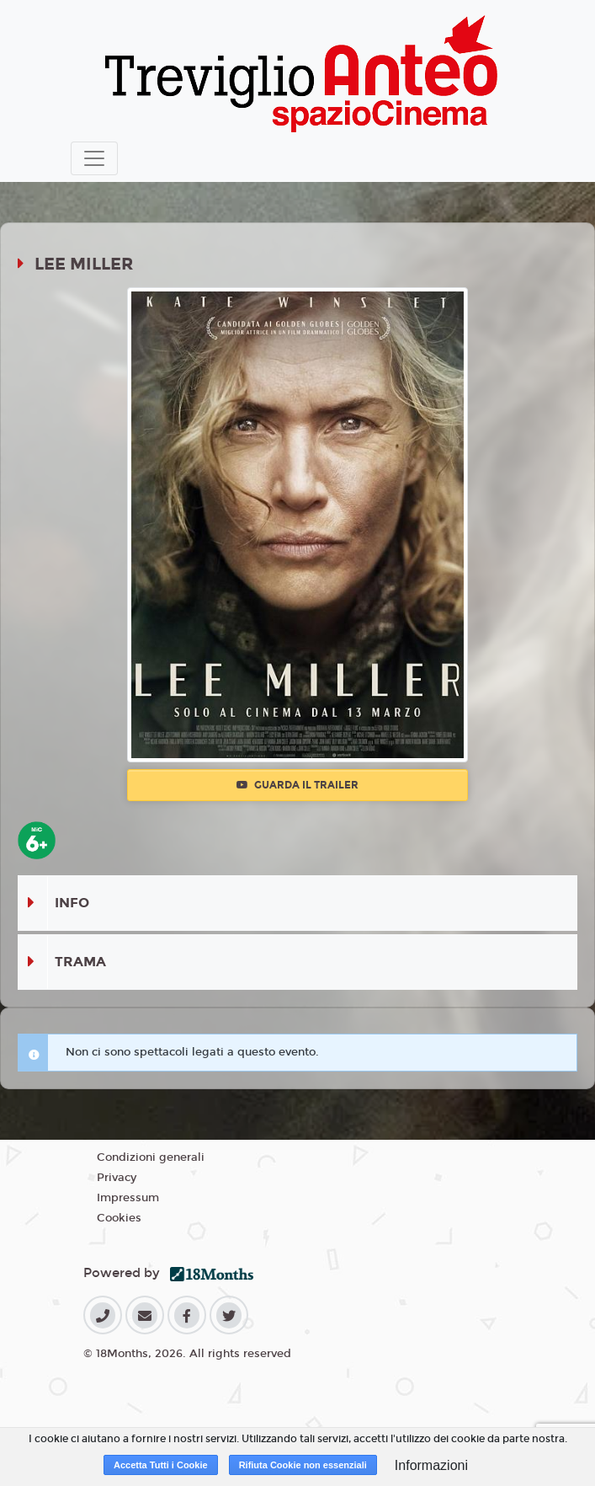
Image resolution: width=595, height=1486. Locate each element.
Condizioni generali (151, 1157)
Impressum (128, 1198)
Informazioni (431, 1465)
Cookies (119, 1218)
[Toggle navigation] (94, 158)
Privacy (116, 1177)
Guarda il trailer (297, 785)
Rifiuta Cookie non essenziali (303, 1465)
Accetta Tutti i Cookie (161, 1465)
